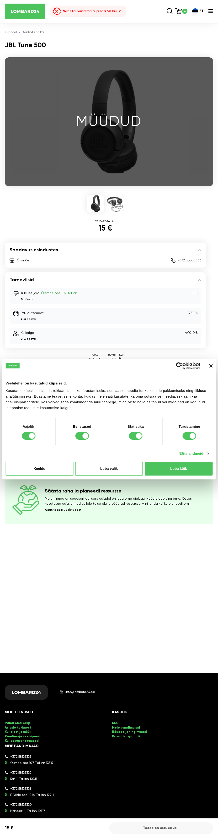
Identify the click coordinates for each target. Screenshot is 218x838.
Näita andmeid (191, 453)
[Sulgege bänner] (211, 366)
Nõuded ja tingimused (129, 732)
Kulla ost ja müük (18, 732)
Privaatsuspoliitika (127, 736)
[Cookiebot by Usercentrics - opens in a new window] (179, 365)
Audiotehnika (33, 32)
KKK (115, 723)
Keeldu (39, 468)
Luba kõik (178, 468)
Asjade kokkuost (18, 727)
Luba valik (109, 468)
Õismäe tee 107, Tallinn (59, 293)
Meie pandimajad (126, 727)
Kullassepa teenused (22, 740)
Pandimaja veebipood (22, 736)
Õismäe (23, 260)
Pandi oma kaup (17, 723)
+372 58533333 (189, 260)
